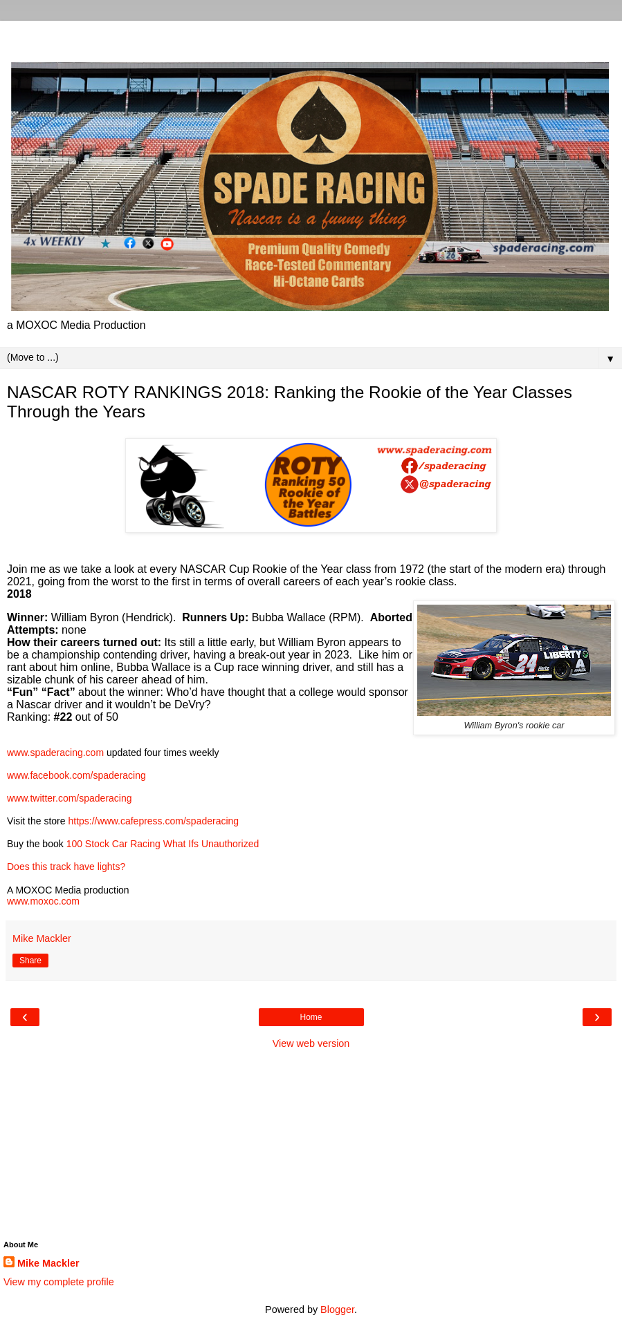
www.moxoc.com (43, 901)
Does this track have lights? (66, 866)
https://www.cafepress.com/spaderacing (153, 820)
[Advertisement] (311, 38)
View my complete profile (58, 1281)
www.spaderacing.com (55, 752)
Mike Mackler (48, 1263)
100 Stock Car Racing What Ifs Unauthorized (162, 843)
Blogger (337, 1309)
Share (30, 960)
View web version (311, 1043)
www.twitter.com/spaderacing (69, 798)
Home (311, 1017)
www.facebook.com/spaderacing (76, 775)
